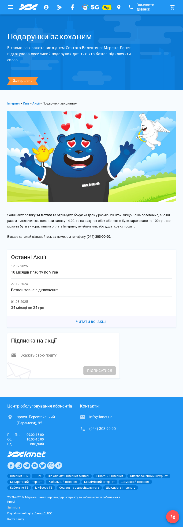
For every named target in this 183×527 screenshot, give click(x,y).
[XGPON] (90, 7)
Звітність (13, 507)
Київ (26, 103)
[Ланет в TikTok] (58, 465)
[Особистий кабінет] (46, 7)
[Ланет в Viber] (51, 465)
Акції (36, 103)
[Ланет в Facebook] (11, 465)
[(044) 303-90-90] (172, 516)
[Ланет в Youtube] (34, 465)
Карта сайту (15, 519)
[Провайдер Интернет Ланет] (32, 454)
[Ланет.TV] (59, 7)
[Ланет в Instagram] (18, 465)
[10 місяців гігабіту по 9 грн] (107, 7)
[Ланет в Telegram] (26, 465)
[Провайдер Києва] (28, 7)
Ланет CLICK (43, 513)
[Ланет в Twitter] (42, 465)
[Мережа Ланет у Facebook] (72, 7)
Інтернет (13, 103)
